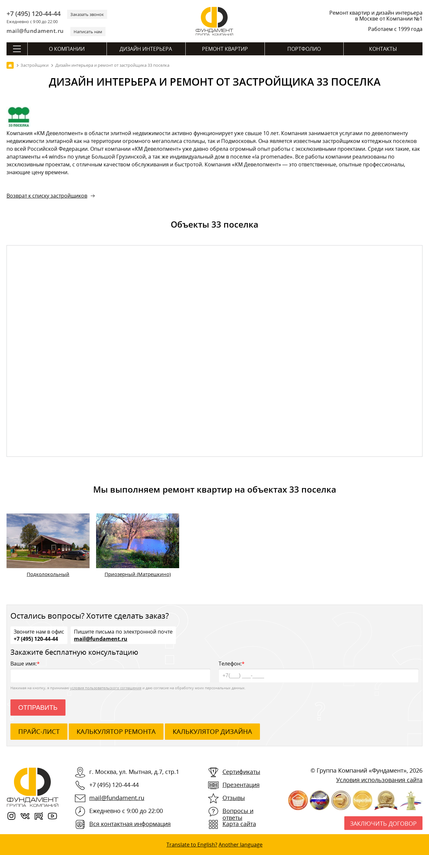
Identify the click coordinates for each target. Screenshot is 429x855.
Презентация (241, 785)
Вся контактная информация (130, 824)
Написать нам (88, 32)
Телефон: (319, 671)
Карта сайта (239, 824)
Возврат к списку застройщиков (47, 195)
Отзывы (233, 798)
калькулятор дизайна (212, 731)
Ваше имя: (110, 671)
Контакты (383, 48)
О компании (67, 48)
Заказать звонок (87, 14)
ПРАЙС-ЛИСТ (39, 731)
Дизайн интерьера (146, 48)
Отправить (38, 707)
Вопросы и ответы (237, 814)
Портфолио (304, 48)
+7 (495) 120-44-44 (34, 14)
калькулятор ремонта (116, 731)
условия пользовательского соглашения (105, 687)
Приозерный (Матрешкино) (138, 574)
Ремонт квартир (225, 48)
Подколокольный (48, 574)
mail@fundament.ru (35, 31)
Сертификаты (241, 772)
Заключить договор (383, 823)
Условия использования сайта (379, 780)
